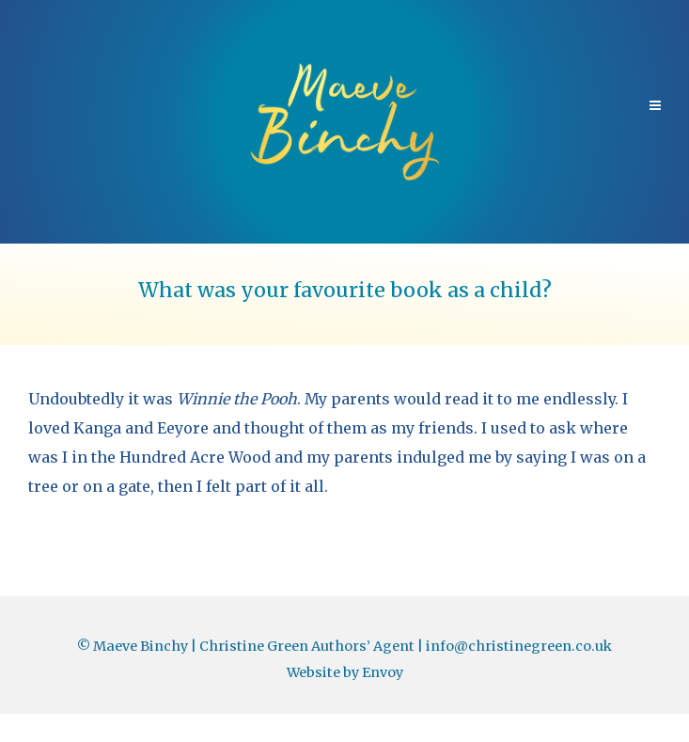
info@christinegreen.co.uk (519, 646)
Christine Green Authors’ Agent (307, 646)
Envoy (382, 672)
